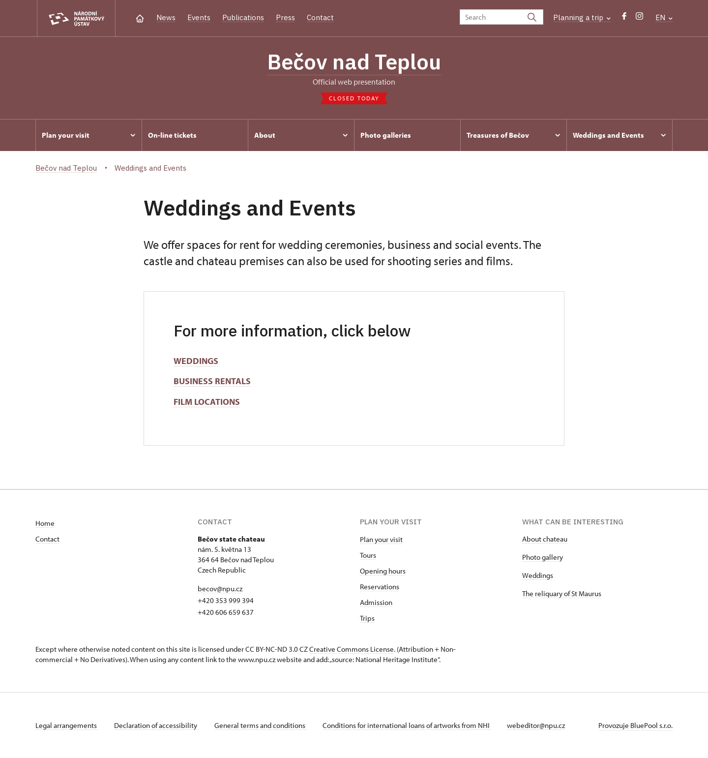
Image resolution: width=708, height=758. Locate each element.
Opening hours (383, 571)
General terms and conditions (260, 725)
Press (285, 17)
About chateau (544, 539)
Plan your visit (381, 539)
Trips (367, 618)
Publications (243, 17)
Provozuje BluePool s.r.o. (635, 725)
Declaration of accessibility (156, 725)
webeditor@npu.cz (536, 725)
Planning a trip (582, 17)
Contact (320, 17)
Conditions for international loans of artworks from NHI (407, 725)
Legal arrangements (66, 725)
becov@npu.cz (220, 588)
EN (664, 17)
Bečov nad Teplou (354, 61)
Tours (368, 555)
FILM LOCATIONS (207, 401)
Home (45, 523)
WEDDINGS (196, 360)
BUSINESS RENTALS (212, 381)
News (166, 17)
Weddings (537, 575)
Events (198, 17)
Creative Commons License (351, 649)
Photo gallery (542, 557)
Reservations (379, 586)
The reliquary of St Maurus (561, 593)
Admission (376, 602)
